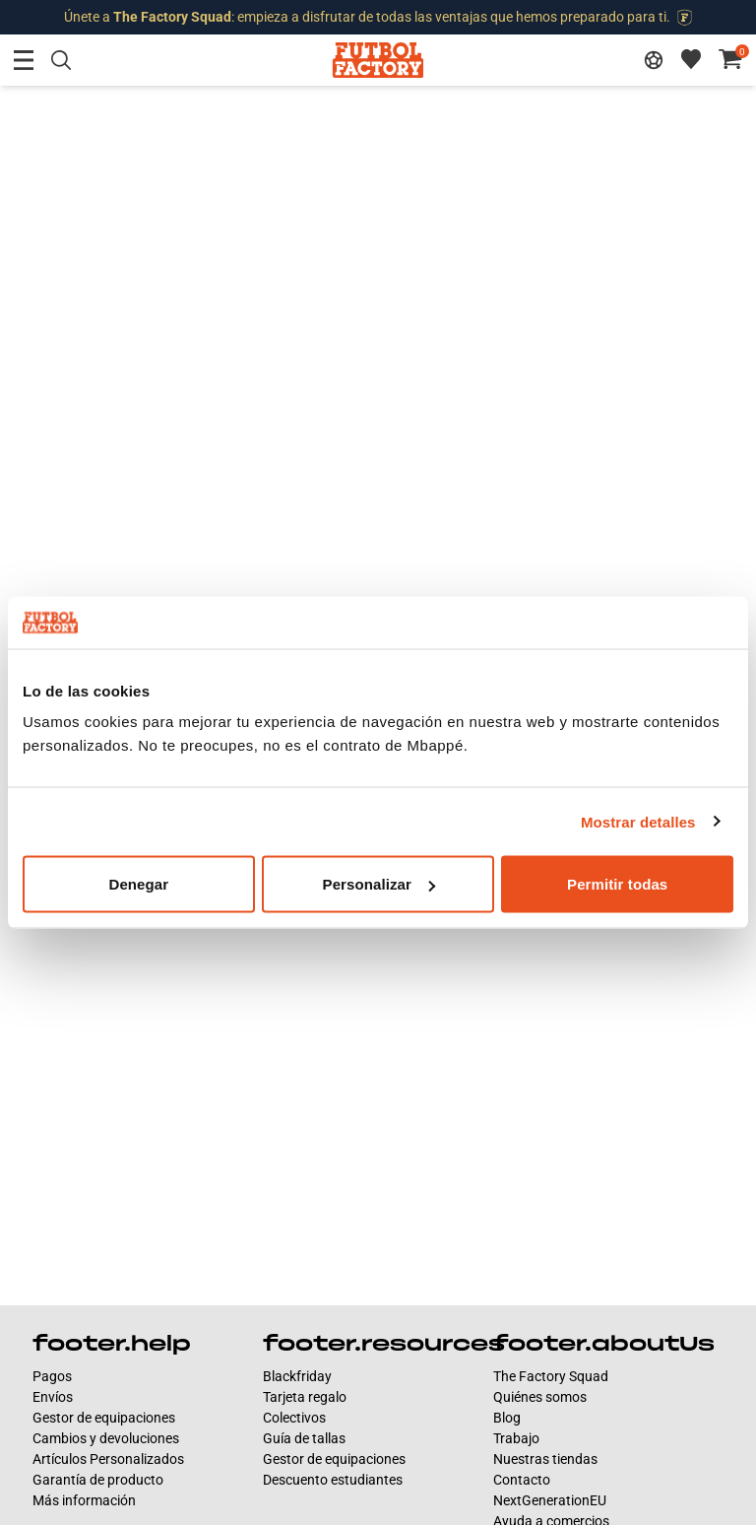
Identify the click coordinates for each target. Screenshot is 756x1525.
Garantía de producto (97, 1480)
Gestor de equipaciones (103, 1418)
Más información (84, 1500)
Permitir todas (617, 884)
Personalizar (379, 884)
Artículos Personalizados (108, 1459)
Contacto (521, 1480)
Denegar (138, 884)
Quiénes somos (540, 1397)
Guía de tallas (304, 1438)
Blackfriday (297, 1376)
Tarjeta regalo (304, 1397)
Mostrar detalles (638, 821)
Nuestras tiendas (545, 1459)
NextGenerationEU (549, 1500)
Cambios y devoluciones (105, 1438)
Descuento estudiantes (333, 1480)
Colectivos (294, 1418)
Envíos (52, 1397)
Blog (507, 1418)
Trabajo (516, 1438)
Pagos (52, 1376)
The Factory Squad (550, 1376)
